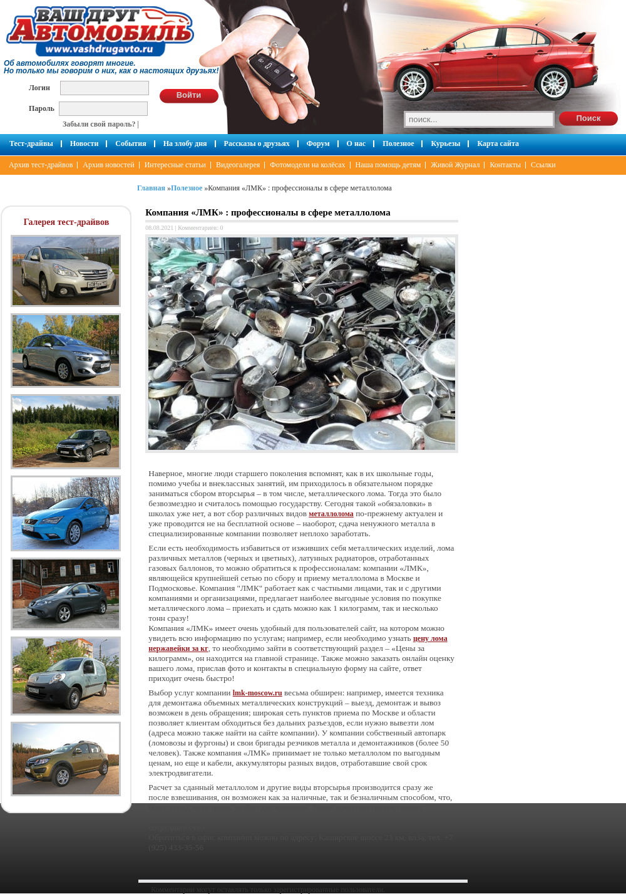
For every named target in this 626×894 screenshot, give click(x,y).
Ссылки (543, 164)
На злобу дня (185, 143)
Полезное (398, 143)
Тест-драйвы (31, 143)
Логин (39, 87)
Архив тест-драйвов (41, 164)
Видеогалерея (238, 164)
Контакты (505, 164)
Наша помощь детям (388, 164)
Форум (318, 143)
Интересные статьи (175, 164)
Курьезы (445, 143)
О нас (356, 143)
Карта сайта (498, 143)
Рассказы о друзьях (257, 143)
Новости (84, 143)
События (130, 143)
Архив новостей (108, 164)
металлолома (331, 513)
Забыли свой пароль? (99, 124)
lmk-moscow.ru (257, 693)
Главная (151, 188)
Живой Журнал (455, 164)
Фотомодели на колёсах (307, 164)
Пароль (41, 108)
